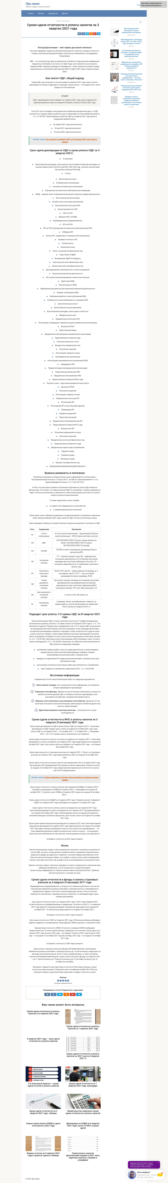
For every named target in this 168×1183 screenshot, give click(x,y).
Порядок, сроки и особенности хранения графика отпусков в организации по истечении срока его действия (131, 100)
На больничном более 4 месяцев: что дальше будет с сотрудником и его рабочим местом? (131, 53)
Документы (53, 13)
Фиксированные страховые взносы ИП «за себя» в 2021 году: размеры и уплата (131, 41)
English (139, 5)
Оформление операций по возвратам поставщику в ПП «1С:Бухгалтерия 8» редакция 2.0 (131, 65)
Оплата (31, 13)
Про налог (33, 3)
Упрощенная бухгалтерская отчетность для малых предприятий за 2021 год (131, 88)
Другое (65, 13)
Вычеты (41, 13)
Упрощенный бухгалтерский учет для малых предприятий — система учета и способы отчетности (131, 77)
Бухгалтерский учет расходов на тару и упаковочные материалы (131, 30)
